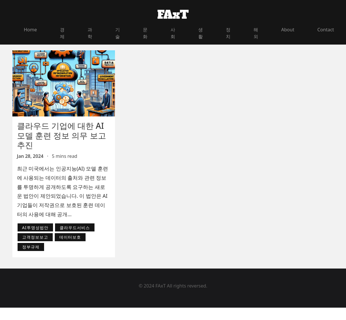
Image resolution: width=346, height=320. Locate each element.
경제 (62, 33)
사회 (173, 33)
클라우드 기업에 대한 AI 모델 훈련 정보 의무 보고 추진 (61, 135)
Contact (325, 29)
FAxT (173, 14)
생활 (200, 33)
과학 (90, 33)
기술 (117, 33)
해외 (256, 33)
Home (30, 29)
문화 (145, 33)
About (287, 29)
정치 (228, 33)
